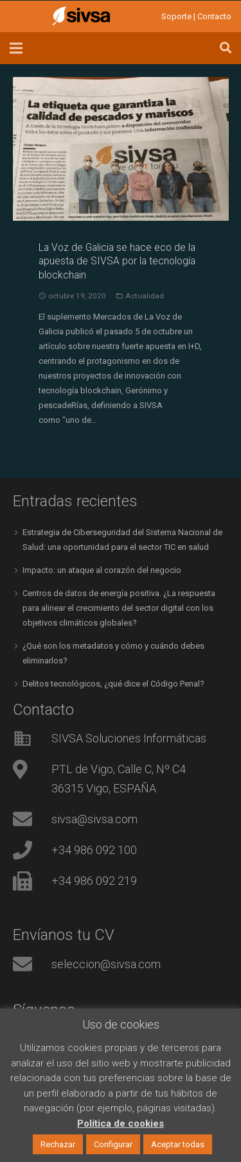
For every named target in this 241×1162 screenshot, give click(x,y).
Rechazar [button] (57, 1144)
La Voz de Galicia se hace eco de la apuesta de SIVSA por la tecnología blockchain (117, 262)
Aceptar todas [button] (177, 1144)
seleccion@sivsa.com (106, 964)
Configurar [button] (113, 1144)
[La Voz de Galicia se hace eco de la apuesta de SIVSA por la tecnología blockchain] (121, 149)
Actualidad (144, 295)
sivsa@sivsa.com (94, 819)
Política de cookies (120, 1123)
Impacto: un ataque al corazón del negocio (101, 570)
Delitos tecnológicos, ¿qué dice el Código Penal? (113, 683)
